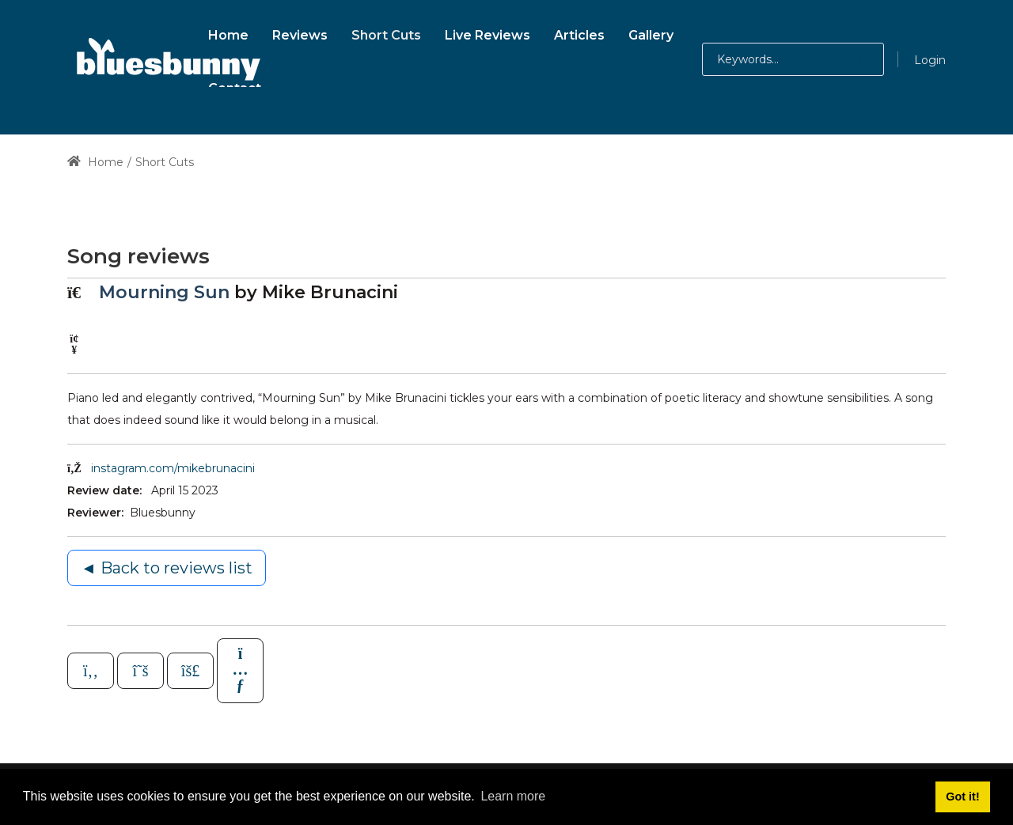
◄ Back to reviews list (166, 567)
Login (930, 60)
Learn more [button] (512, 796)
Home (95, 162)
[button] (850, 59)
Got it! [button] (962, 796)
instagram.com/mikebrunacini (173, 468)
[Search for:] (793, 59)
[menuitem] (228, 32)
